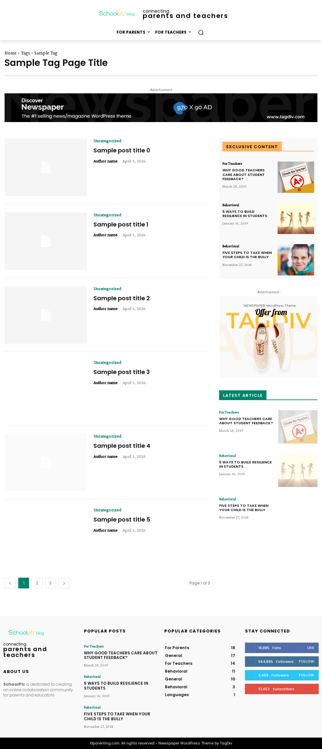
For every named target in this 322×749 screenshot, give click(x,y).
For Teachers (232, 163)
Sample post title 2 (121, 298)
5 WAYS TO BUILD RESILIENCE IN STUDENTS (244, 213)
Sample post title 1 (120, 224)
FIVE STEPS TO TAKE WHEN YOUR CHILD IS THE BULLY (247, 254)
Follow (306, 661)
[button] (201, 32)
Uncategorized (107, 140)
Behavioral (230, 205)
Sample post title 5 (121, 519)
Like (310, 647)
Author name (105, 161)
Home (11, 52)
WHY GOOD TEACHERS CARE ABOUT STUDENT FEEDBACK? (243, 174)
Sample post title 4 (121, 446)
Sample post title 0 (121, 150)
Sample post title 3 (121, 372)
